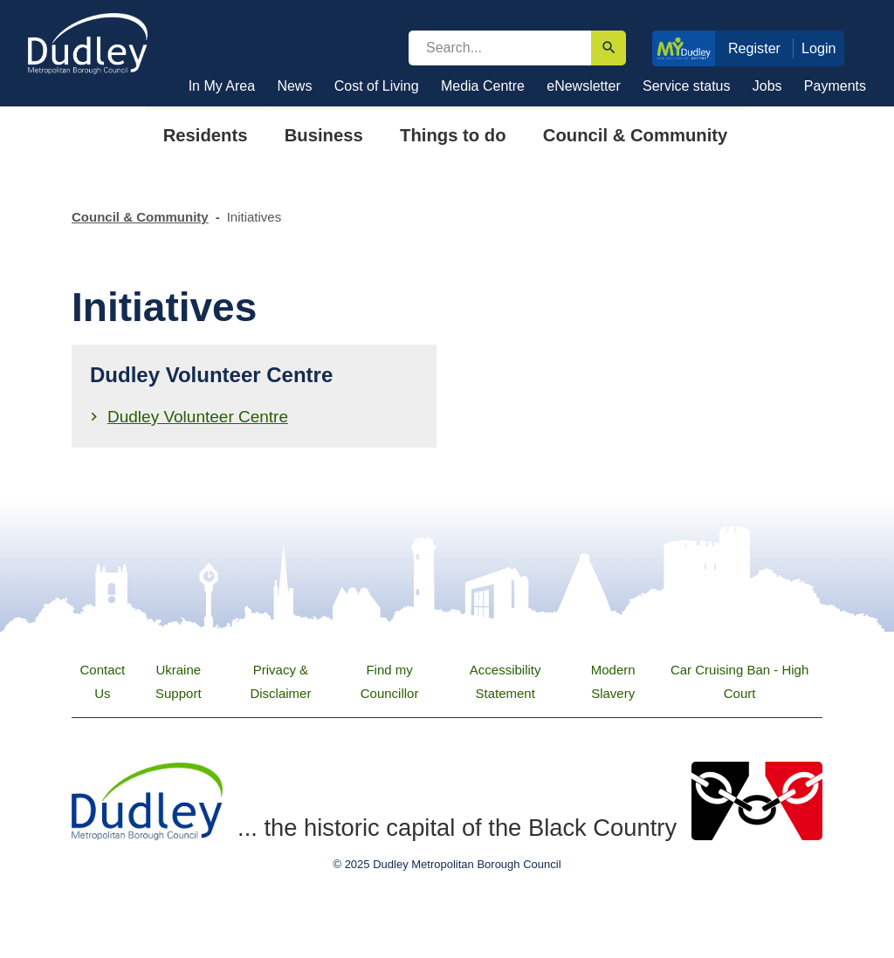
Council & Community (140, 216)
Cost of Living (376, 86)
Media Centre (483, 86)
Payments (835, 86)
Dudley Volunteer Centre (197, 416)
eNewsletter (583, 86)
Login (818, 48)
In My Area (222, 86)
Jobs (767, 86)
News (294, 86)
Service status (686, 86)
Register (754, 48)
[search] (500, 48)
